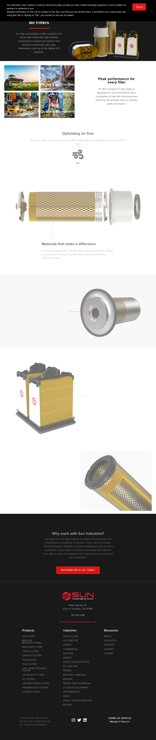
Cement (67, 644)
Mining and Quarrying (77, 683)
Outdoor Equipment (76, 687)
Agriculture (70, 636)
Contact (109, 649)
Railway (67, 704)
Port (66, 696)
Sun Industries (78, 596)
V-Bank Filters (31, 692)
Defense (68, 653)
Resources (111, 630)
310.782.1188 (78, 615)
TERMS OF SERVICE (119, 718)
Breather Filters (32, 647)
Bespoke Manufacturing (32, 641)
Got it (139, 7)
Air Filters (28, 636)
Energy (67, 657)
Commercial (70, 649)
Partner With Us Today (78, 572)
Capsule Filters (31, 655)
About (108, 636)
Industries (70, 630)
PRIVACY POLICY (120, 721)
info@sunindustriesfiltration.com (78, 622)
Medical (68, 679)
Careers (109, 653)
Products (28, 630)
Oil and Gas (70, 666)
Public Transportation (77, 700)
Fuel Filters (29, 664)
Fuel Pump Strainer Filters (34, 669)
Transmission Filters (35, 687)
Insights (109, 644)
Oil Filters (28, 679)
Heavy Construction (76, 662)
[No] (151, 10)
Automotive (70, 640)
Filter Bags (29, 660)
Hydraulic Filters (33, 675)
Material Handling (74, 675)
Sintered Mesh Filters (35, 683)
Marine (67, 670)
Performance (71, 692)
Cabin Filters (30, 651)
